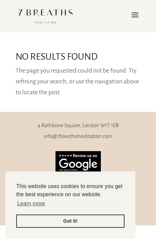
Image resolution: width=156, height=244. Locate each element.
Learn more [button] (31, 203)
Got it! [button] (70, 221)
